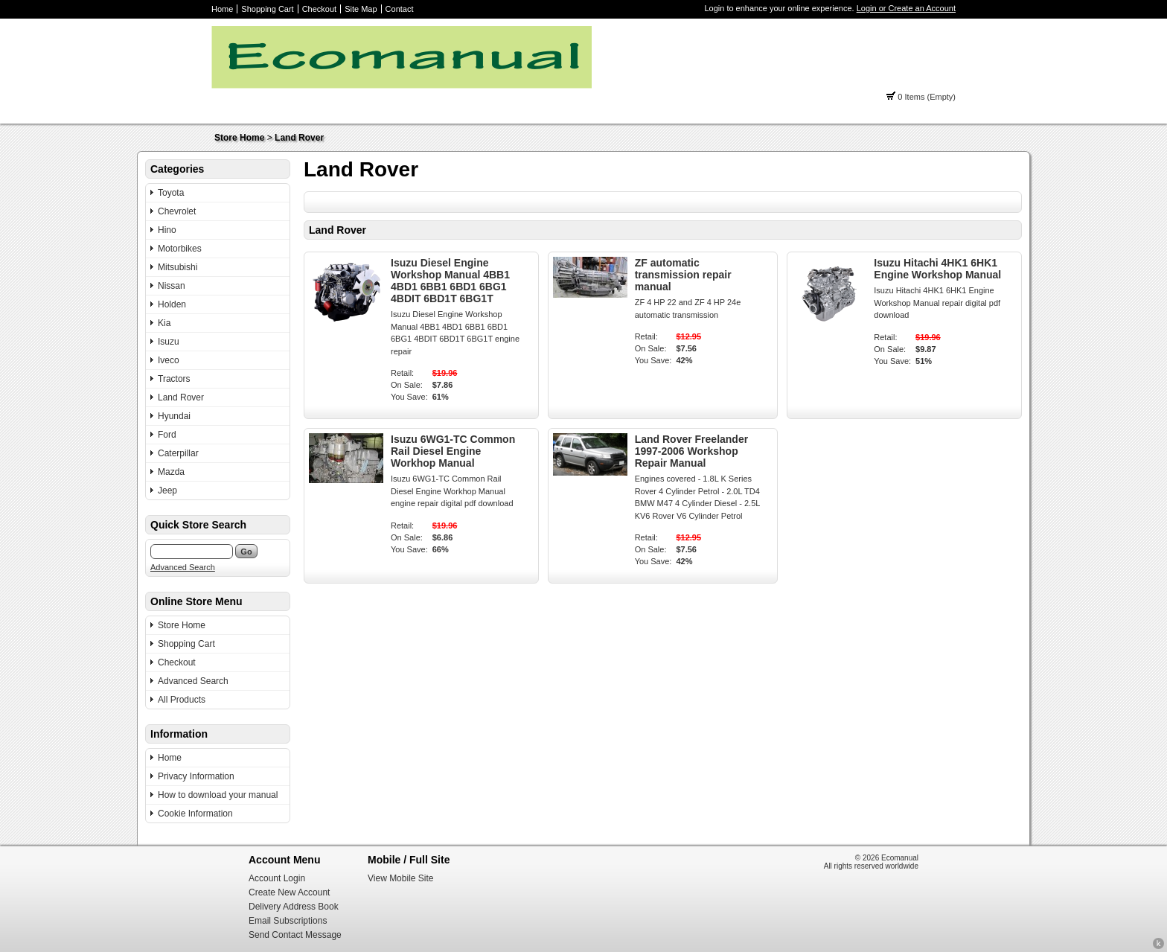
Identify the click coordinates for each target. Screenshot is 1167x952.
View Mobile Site (401, 878)
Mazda (171, 472)
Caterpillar (178, 453)
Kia (164, 323)
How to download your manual (218, 795)
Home (222, 8)
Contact (400, 8)
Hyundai (174, 416)
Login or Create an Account (906, 8)
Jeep (167, 490)
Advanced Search (182, 567)
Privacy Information (196, 776)
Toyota (171, 193)
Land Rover (299, 137)
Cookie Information (195, 813)
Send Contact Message (295, 935)
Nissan (171, 286)
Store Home (239, 137)
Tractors (174, 379)
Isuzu (168, 341)
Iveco (168, 360)
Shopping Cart (267, 8)
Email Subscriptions (288, 921)
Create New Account (289, 892)
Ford (167, 434)
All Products (181, 699)
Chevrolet (177, 211)
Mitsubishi (177, 267)
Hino (167, 230)
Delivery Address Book (294, 906)
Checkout (319, 8)
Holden (172, 304)
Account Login (277, 878)
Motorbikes (180, 248)
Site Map (361, 8)
